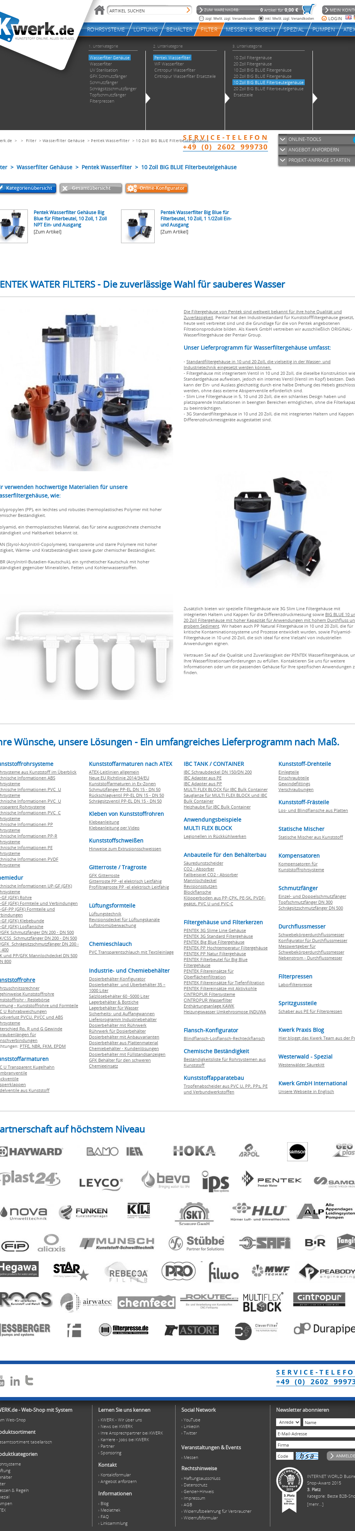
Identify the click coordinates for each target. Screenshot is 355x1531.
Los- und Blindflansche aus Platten (313, 810)
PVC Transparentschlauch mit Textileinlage (131, 952)
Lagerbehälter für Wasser (113, 1008)
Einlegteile (288, 772)
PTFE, (26, 1046)
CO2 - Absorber (199, 869)
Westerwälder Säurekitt (301, 1065)
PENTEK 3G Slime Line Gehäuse (215, 930)
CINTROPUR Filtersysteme (209, 994)
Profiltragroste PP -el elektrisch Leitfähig (129, 887)
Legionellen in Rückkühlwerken (215, 836)
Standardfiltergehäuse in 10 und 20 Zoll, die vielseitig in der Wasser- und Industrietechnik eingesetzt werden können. (257, 364)
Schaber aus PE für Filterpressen (310, 1011)
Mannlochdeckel (200, 880)
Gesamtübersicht (91, 188)
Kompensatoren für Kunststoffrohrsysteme (301, 866)
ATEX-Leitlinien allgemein (114, 772)
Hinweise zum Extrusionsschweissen (125, 848)
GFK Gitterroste (104, 875)
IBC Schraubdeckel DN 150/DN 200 (218, 772)
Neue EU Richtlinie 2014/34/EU (119, 778)
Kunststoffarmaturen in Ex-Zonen (122, 783)
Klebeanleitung (104, 822)
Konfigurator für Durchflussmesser (312, 940)
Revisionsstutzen (200, 886)
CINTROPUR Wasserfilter (208, 1000)
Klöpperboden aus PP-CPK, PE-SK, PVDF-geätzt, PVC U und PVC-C (225, 900)
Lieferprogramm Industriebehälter (123, 1019)
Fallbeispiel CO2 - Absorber (211, 874)
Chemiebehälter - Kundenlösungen (124, 1048)
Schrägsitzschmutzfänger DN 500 (310, 908)
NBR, (37, 1046)
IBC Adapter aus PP (203, 783)
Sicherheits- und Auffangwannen (122, 1013)
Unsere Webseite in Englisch (306, 1091)
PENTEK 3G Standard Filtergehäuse (218, 936)
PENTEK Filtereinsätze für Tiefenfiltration (224, 982)
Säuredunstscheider (203, 863)
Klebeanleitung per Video (114, 828)
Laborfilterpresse (295, 984)
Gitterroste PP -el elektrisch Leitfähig (125, 881)
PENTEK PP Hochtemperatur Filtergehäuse (226, 948)
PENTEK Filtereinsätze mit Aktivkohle (220, 988)
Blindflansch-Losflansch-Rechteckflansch (224, 1038)
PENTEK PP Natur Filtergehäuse (215, 953)
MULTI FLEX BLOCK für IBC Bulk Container (226, 789)
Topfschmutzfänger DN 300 (305, 902)
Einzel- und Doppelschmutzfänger (312, 896)
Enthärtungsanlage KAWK (209, 1006)
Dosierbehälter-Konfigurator (117, 979)
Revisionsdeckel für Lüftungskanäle (124, 919)
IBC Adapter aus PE (203, 778)
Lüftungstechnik (105, 914)
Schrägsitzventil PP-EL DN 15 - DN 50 (125, 801)
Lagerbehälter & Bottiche (113, 1002)
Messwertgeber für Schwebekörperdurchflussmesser (311, 949)
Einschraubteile (293, 778)
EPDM (60, 1046)
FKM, (48, 1046)
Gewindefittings (294, 783)
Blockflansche (197, 892)
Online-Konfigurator (162, 188)
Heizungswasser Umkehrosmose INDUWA (225, 1011)
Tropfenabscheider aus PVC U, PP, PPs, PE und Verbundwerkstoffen (226, 1089)
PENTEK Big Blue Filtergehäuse (214, 942)
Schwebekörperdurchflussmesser (311, 934)
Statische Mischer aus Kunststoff (310, 837)
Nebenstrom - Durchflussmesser (310, 958)
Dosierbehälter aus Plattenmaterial (123, 1042)
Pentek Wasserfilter (110, 140)
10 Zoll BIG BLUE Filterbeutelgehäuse (172, 140)
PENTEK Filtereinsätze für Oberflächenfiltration (209, 974)
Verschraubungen (296, 789)
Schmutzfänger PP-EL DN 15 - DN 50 (124, 789)
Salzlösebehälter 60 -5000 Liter (119, 996)
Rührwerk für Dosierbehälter (117, 1031)
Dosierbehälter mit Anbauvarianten (124, 1037)
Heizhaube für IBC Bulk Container (217, 807)
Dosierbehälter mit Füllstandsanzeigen (127, 1054)
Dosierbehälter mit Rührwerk (118, 1025)
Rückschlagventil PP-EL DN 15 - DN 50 (126, 795)
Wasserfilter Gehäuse (64, 140)
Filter (31, 140)
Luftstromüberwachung (112, 925)
